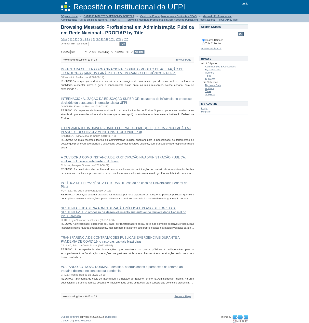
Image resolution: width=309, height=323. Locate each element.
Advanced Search (211, 48)
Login (245, 3)
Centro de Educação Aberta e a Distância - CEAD (168, 16)
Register (206, 111)
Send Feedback (83, 320)
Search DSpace (212, 40)
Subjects (210, 78)
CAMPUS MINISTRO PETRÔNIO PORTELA (109, 16)
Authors (209, 72)
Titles (208, 75)
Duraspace (110, 317)
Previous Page (182, 59)
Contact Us (67, 320)
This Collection (212, 43)
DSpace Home (69, 16)
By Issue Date (213, 69)
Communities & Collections (220, 66)
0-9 (63, 39)
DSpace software (70, 317)
